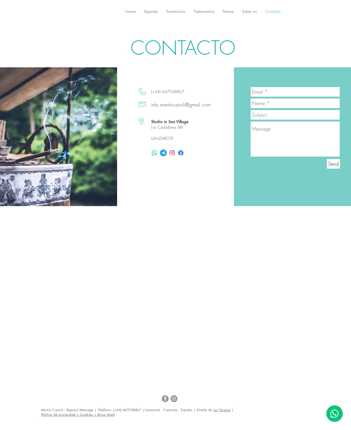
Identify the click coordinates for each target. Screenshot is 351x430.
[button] (151, 11)
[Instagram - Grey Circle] (174, 398)
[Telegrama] (163, 152)
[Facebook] (180, 152)
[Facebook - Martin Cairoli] (165, 398)
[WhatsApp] (154, 152)
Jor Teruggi (221, 410)
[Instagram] (172, 152)
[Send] (333, 164)
